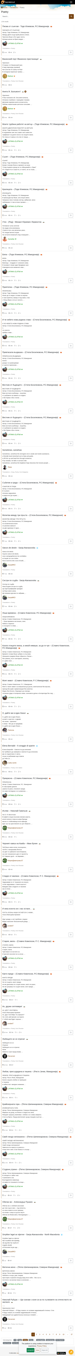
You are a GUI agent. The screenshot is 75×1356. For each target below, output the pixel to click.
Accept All (31, 1350)
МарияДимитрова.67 (15, 828)
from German (50, 1340)
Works (4, 7)
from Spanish (60, 1340)
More (37, 1350)
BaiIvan (10, 76)
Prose (31, 1340)
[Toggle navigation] (71, 2)
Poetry (13, 48)
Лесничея (11, 1056)
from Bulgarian (24, 472)
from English (40, 1340)
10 (63, 1334)
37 (72, 1334)
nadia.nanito (12, 763)
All (15, 1340)
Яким (10, 467)
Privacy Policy (42, 1346)
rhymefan (11, 239)
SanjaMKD (11, 565)
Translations (13, 7)
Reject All (44, 1350)
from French (7, 1343)
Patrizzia (11, 730)
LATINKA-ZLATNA (14, 43)
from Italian (19, 768)
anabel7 (11, 926)
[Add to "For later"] (71, 52)
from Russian (20, 81)
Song (12, 472)
